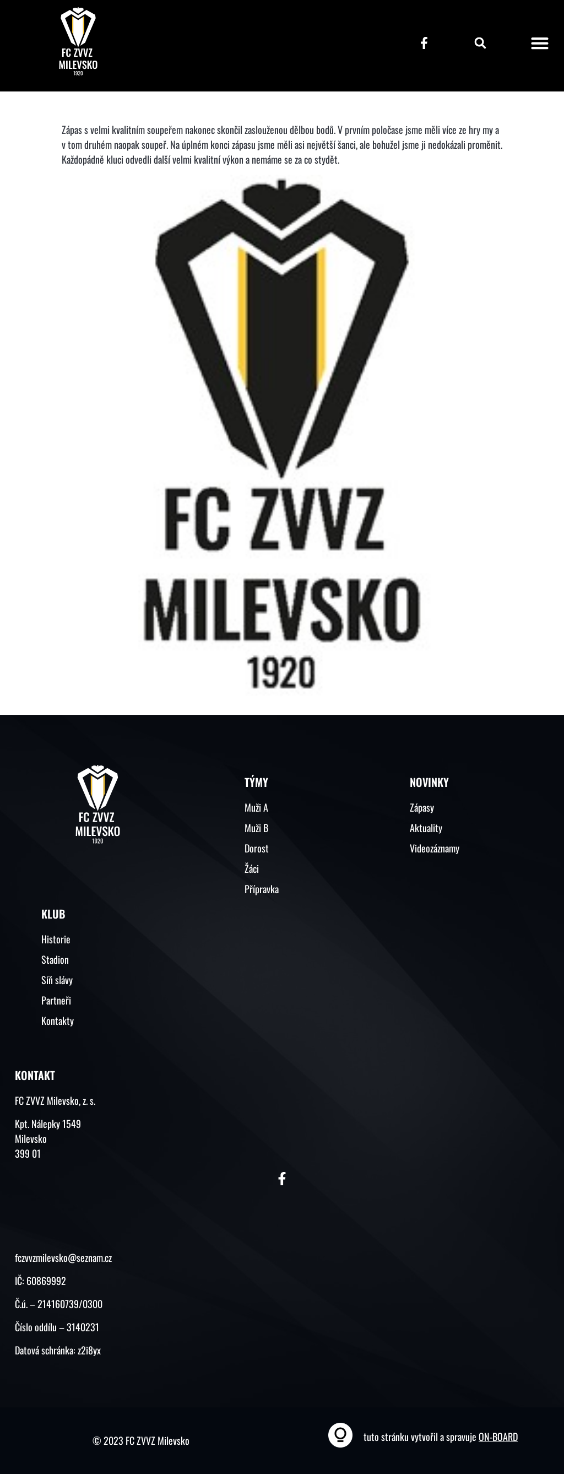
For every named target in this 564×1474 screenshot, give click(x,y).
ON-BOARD (498, 1436)
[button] (480, 43)
